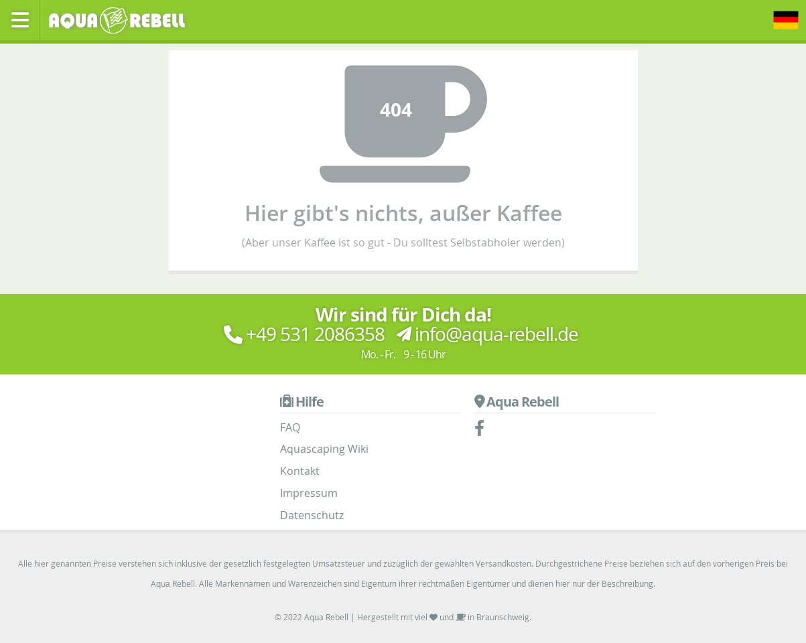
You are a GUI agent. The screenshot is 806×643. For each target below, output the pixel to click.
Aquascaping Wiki (324, 448)
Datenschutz (312, 515)
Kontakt (300, 470)
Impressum (309, 493)
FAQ (290, 427)
